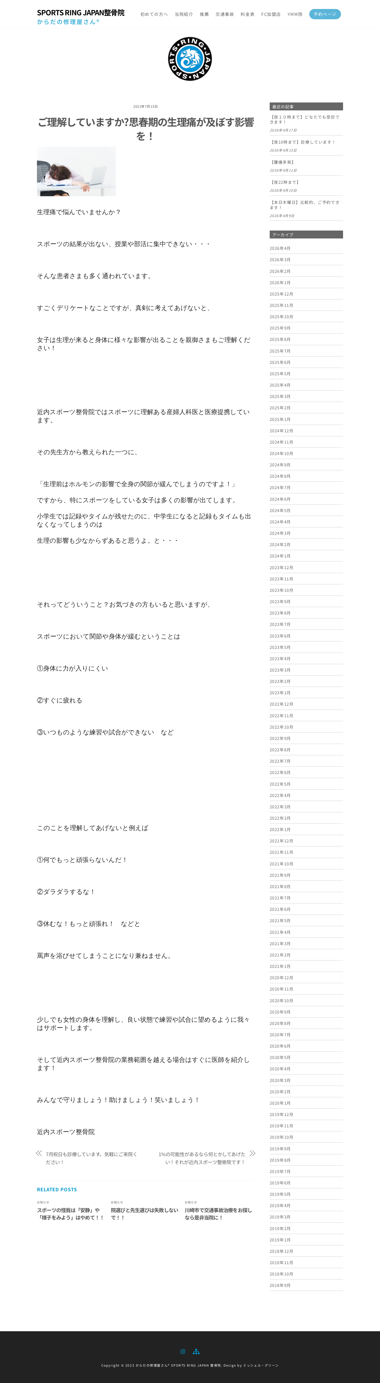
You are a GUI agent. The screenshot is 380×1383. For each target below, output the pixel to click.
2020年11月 (282, 989)
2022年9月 (280, 738)
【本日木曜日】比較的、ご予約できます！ (305, 205)
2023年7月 (280, 624)
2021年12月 (282, 840)
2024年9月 (280, 464)
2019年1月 (280, 1240)
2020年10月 (282, 1000)
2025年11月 (282, 305)
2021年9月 (280, 875)
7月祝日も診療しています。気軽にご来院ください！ (91, 1158)
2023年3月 (280, 670)
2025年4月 (280, 385)
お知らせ (43, 1202)
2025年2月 (280, 407)
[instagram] (183, 1350)
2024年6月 (280, 499)
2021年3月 (280, 943)
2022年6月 (280, 772)
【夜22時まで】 (285, 182)
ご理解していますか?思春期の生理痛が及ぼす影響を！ (145, 128)
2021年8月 (280, 886)
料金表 (248, 14)
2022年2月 (280, 818)
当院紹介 (184, 14)
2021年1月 (280, 966)
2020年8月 (280, 1023)
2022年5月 (280, 784)
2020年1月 (280, 1103)
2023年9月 (280, 601)
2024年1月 (280, 556)
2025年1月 (280, 419)
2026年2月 (280, 271)
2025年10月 (282, 316)
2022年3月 (280, 806)
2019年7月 (280, 1171)
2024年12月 (282, 430)
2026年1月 (280, 282)
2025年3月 (280, 396)
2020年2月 (280, 1091)
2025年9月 (280, 328)
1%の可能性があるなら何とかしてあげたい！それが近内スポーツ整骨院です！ (202, 1158)
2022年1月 (280, 829)
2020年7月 (280, 1034)
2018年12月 (282, 1251)
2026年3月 (280, 259)
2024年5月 (280, 510)
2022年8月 (280, 749)
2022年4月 (280, 795)
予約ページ (325, 14)
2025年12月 (282, 294)
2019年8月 (280, 1160)
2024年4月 (280, 521)
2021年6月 (280, 909)
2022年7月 (280, 761)
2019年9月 (280, 1148)
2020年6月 (280, 1046)
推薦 (204, 14)
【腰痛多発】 (283, 162)
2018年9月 (280, 1285)
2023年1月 (280, 692)
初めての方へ (154, 14)
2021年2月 (280, 955)
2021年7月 (280, 898)
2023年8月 (280, 613)
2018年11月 (282, 1262)
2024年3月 (280, 533)
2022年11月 (282, 715)
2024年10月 (282, 453)
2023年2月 (280, 681)
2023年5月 (280, 647)
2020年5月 (280, 1057)
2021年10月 (282, 863)
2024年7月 (280, 487)
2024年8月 (280, 476)
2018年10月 (282, 1274)
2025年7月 (280, 351)
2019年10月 (282, 1137)
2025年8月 (280, 339)
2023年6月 (280, 636)
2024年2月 (280, 544)
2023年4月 (280, 658)
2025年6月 (280, 362)
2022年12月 (282, 704)
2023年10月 (282, 590)
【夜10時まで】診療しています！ (303, 142)
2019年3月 (280, 1217)
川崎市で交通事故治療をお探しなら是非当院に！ (218, 1213)
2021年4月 (280, 932)
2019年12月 (282, 1114)
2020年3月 (280, 1080)
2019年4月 (280, 1205)
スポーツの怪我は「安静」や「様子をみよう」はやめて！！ (70, 1213)
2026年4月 (280, 248)
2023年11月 (282, 579)
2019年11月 (282, 1125)
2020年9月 (280, 1012)
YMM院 (295, 14)
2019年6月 (280, 1182)
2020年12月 (282, 977)
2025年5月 (280, 373)
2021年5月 (280, 920)
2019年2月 (280, 1228)
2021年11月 (282, 852)
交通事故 (225, 14)
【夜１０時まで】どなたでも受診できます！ (305, 119)
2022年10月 (282, 727)
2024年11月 (282, 442)
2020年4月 (280, 1068)
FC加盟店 (271, 14)
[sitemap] (196, 1350)
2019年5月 (280, 1194)
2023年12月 (282, 567)
